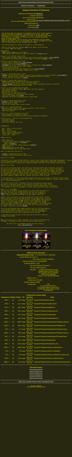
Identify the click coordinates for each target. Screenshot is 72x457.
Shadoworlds (41, 5)
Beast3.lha (39, 13)
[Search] (34, 2)
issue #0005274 (62, 84)
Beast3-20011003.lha (36, 408)
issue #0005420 (54, 62)
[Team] (40, 2)
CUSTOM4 (25, 87)
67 (37, 23)
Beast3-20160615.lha (36, 412)
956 (37, 27)
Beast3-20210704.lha (36, 416)
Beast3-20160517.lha (36, 410)
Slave (4, 56)
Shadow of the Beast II (27, 5)
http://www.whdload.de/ (25, 263)
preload (40, 58)
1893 (37, 25)
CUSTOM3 (44, 64)
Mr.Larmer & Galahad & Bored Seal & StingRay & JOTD (53, 20)
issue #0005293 (39, 76)
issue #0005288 (46, 71)
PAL (12, 52)
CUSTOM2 (4, 84)
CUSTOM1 (9, 94)
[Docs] (24, 2)
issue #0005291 (21, 70)
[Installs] (29, 2)
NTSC (26, 50)
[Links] (51, 2)
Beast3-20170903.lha (36, 414)
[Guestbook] (45, 2)
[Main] (20, 2)
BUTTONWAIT (5, 71)
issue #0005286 (27, 68)
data (16, 236)
